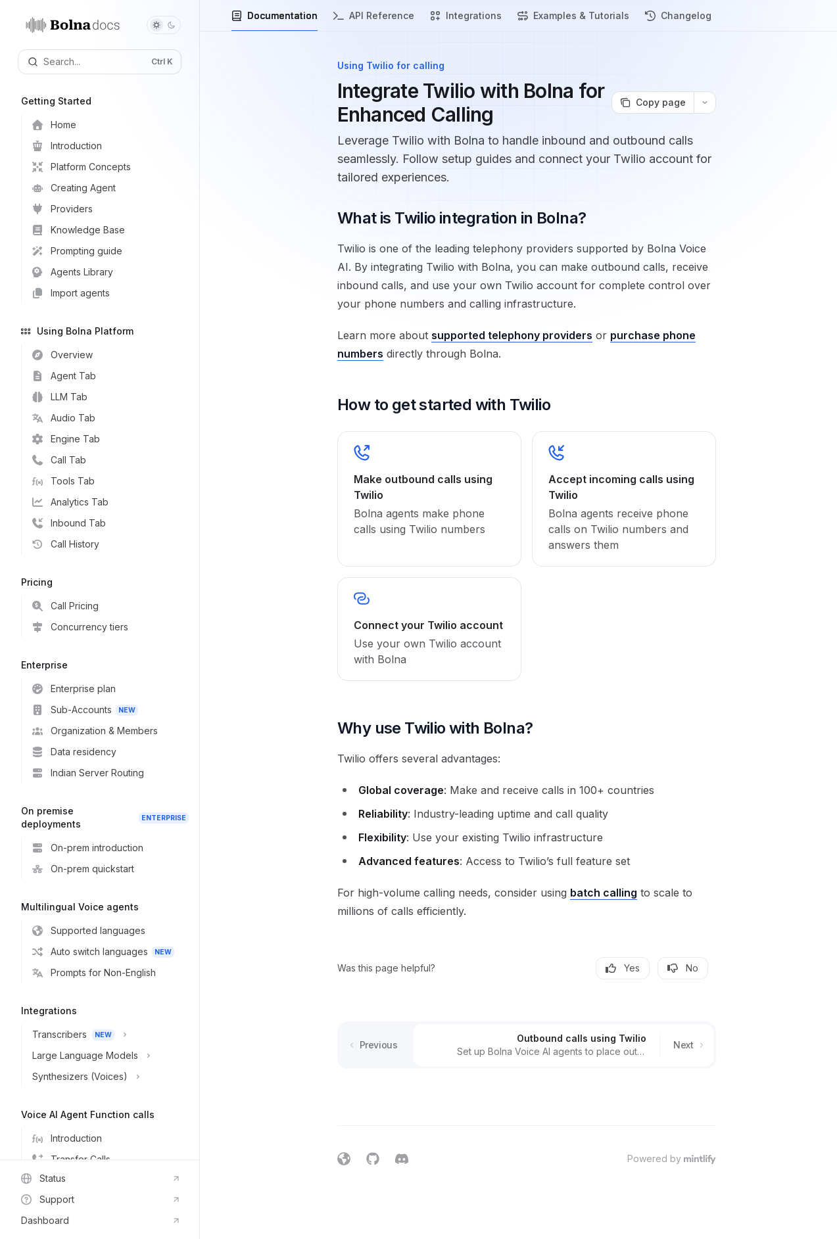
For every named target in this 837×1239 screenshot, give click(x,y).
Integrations (466, 21)
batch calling (603, 892)
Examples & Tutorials (573, 21)
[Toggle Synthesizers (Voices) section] (105, 1076)
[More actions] (705, 102)
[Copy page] (652, 102)
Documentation (274, 21)
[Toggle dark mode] (164, 25)
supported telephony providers (511, 335)
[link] (429, 499)
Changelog (678, 21)
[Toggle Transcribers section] (105, 1034)
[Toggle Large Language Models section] (105, 1055)
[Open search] (99, 62)
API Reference (373, 21)
